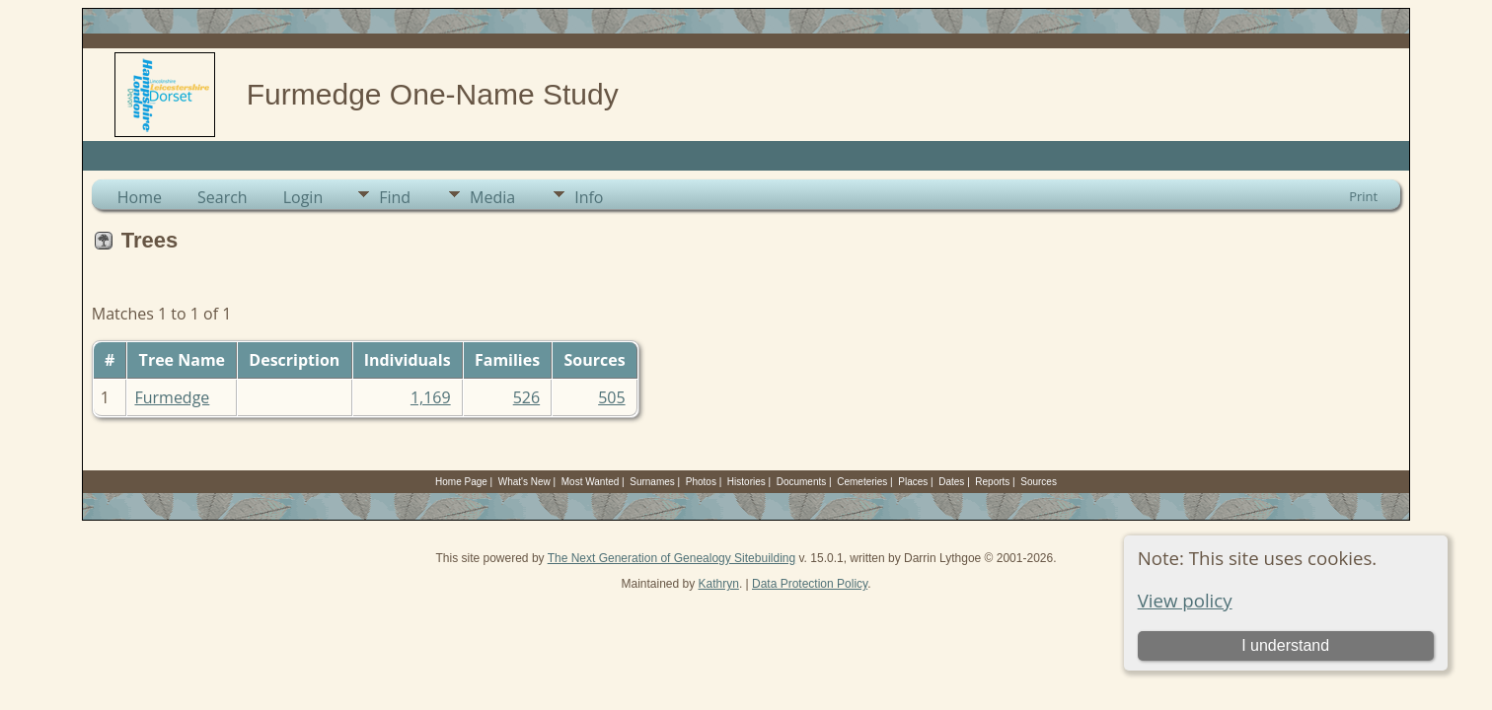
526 (526, 397)
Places (913, 481)
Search (222, 197)
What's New (524, 481)
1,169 (430, 397)
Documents (802, 481)
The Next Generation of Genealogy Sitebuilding (672, 558)
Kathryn (719, 584)
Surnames (652, 481)
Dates (951, 481)
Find (394, 197)
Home (139, 197)
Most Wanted (590, 481)
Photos (701, 481)
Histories (746, 481)
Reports (992, 481)
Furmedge (171, 397)
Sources (1038, 481)
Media (492, 197)
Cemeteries (862, 481)
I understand (1285, 645)
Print (1363, 196)
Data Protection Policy (809, 584)
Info (588, 197)
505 (611, 397)
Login (303, 197)
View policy (1185, 600)
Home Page (461, 481)
